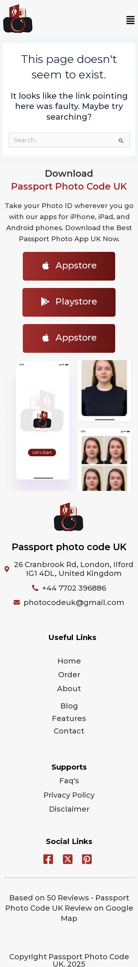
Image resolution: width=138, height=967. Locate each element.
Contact (69, 731)
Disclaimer (69, 809)
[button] (130, 21)
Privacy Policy (69, 795)
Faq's (69, 780)
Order (69, 674)
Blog (69, 705)
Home (69, 661)
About (69, 688)
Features (69, 718)
